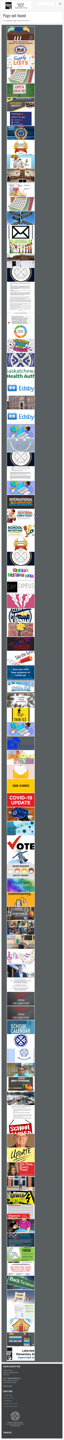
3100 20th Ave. (8, 1370)
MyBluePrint (8, 1401)
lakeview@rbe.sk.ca (14, 1378)
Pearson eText (9, 1398)
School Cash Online (10, 1406)
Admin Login (7, 1386)
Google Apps (8, 1395)
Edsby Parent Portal (10, 1403)
